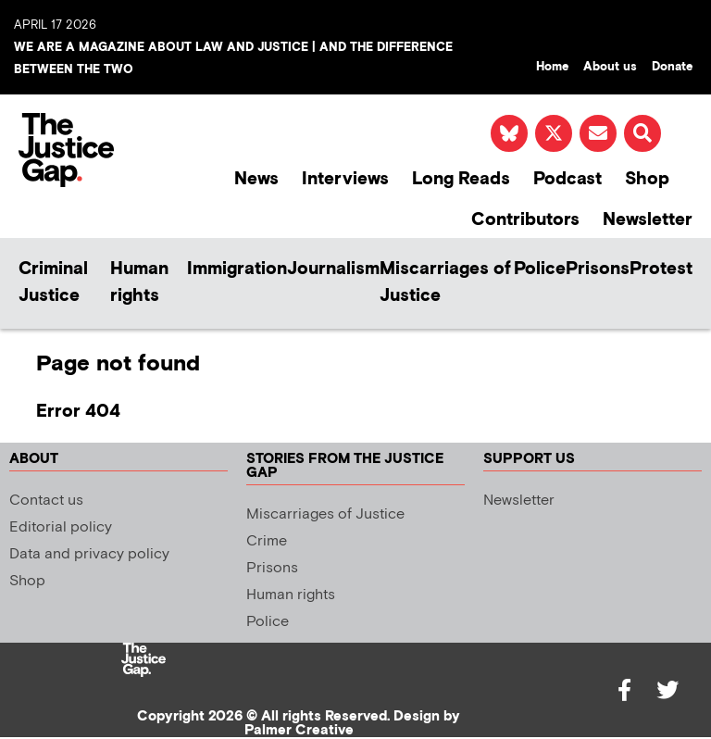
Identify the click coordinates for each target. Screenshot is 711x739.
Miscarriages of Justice (445, 282)
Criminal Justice (53, 282)
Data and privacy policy (89, 554)
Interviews (345, 179)
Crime (266, 541)
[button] (642, 133)
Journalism (333, 269)
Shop (647, 179)
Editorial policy (60, 527)
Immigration (237, 269)
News (256, 179)
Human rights (139, 282)
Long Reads (461, 179)
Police (540, 269)
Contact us (46, 500)
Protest (661, 269)
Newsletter (647, 220)
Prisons (598, 269)
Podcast (567, 179)
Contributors (525, 220)
